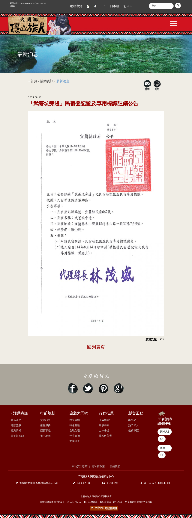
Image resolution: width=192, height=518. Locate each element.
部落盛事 (16, 425)
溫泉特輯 (104, 425)
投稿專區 (133, 430)
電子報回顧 (17, 435)
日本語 (114, 6)
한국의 (127, 6)
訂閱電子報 (164, 423)
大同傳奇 (74, 441)
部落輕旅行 (105, 420)
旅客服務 (45, 425)
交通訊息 (45, 420)
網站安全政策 (80, 466)
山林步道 (104, 430)
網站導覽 (76, 6)
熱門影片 (133, 425)
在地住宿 (74, 430)
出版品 (132, 420)
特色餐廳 (74, 425)
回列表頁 (96, 347)
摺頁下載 (45, 430)
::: (29, 82)
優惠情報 (16, 430)
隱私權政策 (98, 466)
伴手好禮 (74, 435)
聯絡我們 (114, 466)
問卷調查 (165, 419)
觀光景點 (74, 420)
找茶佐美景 (105, 435)
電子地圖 (45, 435)
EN (104, 6)
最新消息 (16, 420)
